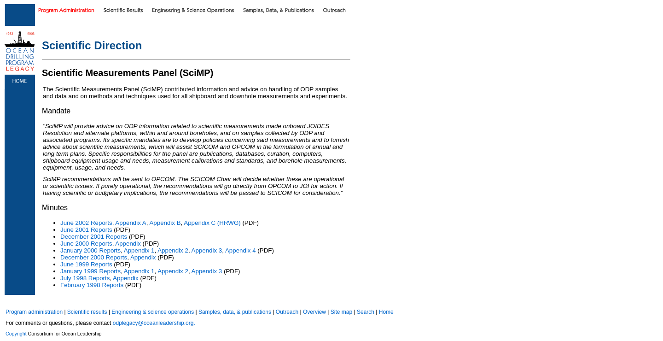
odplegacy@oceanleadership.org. (154, 323)
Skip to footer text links (59, 2)
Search (365, 312)
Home (386, 312)
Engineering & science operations (152, 312)
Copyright (16, 333)
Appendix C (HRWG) (212, 222)
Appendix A (130, 222)
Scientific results (87, 312)
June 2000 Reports (86, 243)
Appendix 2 (172, 250)
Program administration (34, 312)
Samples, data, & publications (234, 312)
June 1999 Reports (86, 264)
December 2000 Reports (93, 257)
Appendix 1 (139, 250)
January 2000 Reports (90, 250)
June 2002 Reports (86, 222)
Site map (341, 312)
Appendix (128, 243)
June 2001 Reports (86, 229)
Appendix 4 (240, 250)
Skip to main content (21, 2)
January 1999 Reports (90, 271)
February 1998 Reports (91, 285)
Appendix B (164, 222)
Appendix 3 (207, 250)
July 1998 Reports (85, 278)
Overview (314, 312)
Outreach (287, 312)
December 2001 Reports (93, 236)
